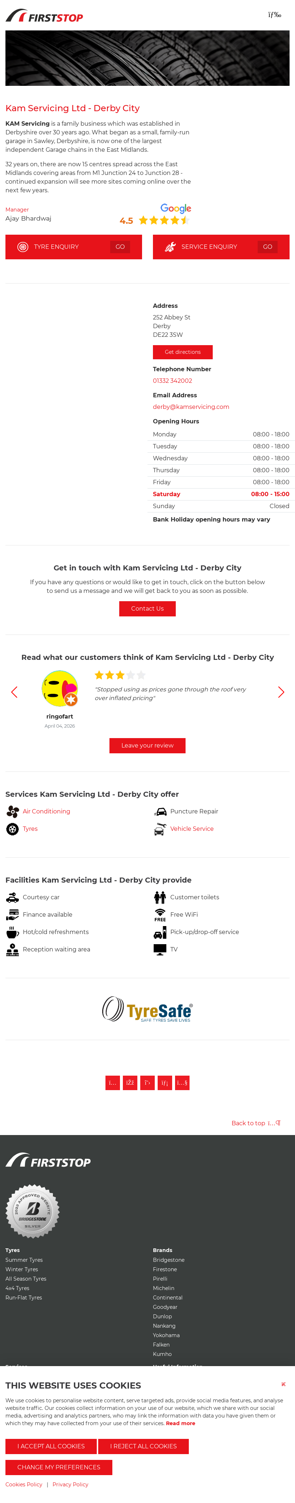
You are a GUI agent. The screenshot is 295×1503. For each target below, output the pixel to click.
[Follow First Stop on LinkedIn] (165, 1083)
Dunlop (162, 1316)
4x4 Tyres (17, 1288)
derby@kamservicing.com (191, 406)
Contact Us (147, 608)
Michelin (163, 1288)
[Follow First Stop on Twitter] (147, 1083)
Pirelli (160, 1279)
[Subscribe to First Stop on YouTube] (182, 1083)
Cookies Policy (23, 1484)
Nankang (164, 1326)
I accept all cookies (51, 1446)
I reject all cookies (143, 1446)
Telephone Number (182, 369)
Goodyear (165, 1307)
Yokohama (166, 1335)
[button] (14, 692)
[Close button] (286, 1389)
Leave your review (147, 745)
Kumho (162, 1354)
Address (165, 305)
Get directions (183, 352)
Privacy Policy (70, 1484)
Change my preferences (58, 1467)
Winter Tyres (21, 1269)
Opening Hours (176, 421)
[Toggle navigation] (274, 14)
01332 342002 (172, 380)
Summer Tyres (24, 1260)
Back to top (256, 1123)
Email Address (175, 395)
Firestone (165, 1269)
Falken (161, 1344)
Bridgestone (168, 1260)
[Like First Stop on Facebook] (130, 1083)
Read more (180, 1423)
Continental (168, 1297)
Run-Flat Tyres (23, 1297)
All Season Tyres (25, 1279)
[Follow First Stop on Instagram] (112, 1083)
